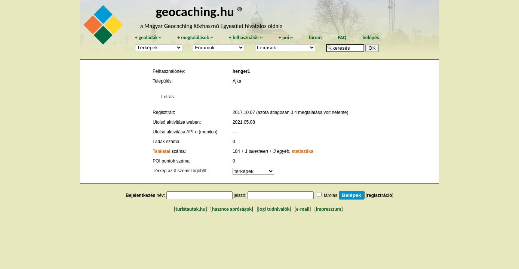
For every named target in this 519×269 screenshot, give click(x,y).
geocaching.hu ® (200, 11)
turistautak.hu (190, 209)
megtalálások (195, 37)
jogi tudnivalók (274, 209)
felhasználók (246, 37)
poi (285, 37)
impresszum (328, 209)
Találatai (161, 151)
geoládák (147, 37)
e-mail (302, 209)
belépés (370, 37)
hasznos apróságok (232, 209)
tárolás (330, 195)
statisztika (302, 151)
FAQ (342, 37)
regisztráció (379, 195)
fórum (315, 37)
